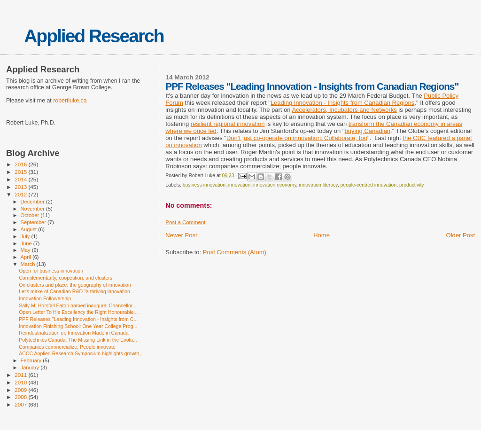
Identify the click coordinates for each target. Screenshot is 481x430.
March (29, 264)
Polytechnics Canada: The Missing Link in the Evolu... (78, 340)
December (33, 201)
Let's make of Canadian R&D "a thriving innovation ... (77, 291)
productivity (411, 185)
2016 (21, 164)
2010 (21, 382)
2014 (21, 179)
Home (321, 235)
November (33, 208)
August (30, 229)
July (26, 236)
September (34, 222)
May (26, 250)
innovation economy (274, 185)
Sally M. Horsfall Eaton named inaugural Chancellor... (77, 305)
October (31, 215)
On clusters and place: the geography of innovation (75, 285)
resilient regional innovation (228, 123)
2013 (21, 187)
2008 (21, 397)
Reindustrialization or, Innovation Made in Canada (73, 333)
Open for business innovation (51, 271)
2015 (21, 172)
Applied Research (93, 36)
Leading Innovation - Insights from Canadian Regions (342, 102)
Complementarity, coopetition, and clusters (65, 278)
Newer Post (181, 235)
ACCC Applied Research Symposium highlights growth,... (82, 353)
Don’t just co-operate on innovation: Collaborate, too (296, 137)
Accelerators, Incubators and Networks (344, 109)
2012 (21, 194)
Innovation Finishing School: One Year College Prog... (78, 326)
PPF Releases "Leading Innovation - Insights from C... (78, 319)
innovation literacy (318, 185)
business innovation (204, 185)
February (32, 360)
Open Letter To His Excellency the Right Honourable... (78, 312)
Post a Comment (185, 222)
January (31, 367)
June (27, 243)
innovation (239, 185)
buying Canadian (368, 130)
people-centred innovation (369, 185)
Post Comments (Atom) (234, 252)
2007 (21, 404)
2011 (21, 375)
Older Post (460, 235)
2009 (21, 390)
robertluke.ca (69, 100)
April (26, 257)
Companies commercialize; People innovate (67, 347)
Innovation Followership (45, 298)
